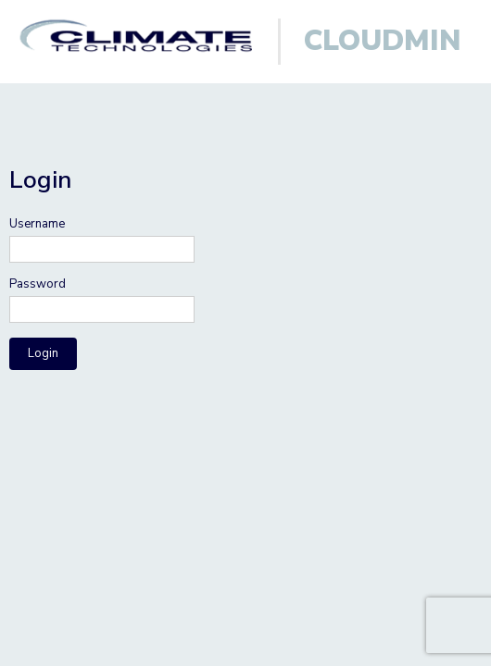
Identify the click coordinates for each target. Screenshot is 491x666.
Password (37, 284)
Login (43, 353)
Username (37, 224)
